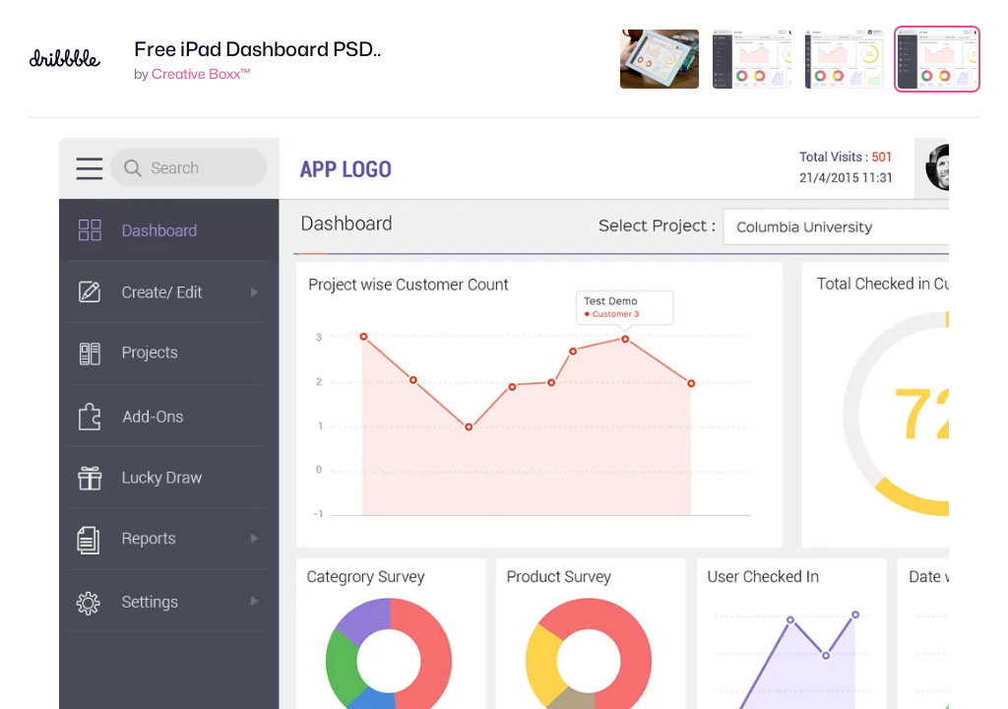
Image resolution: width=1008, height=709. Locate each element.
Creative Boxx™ (201, 73)
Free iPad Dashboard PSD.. (257, 49)
